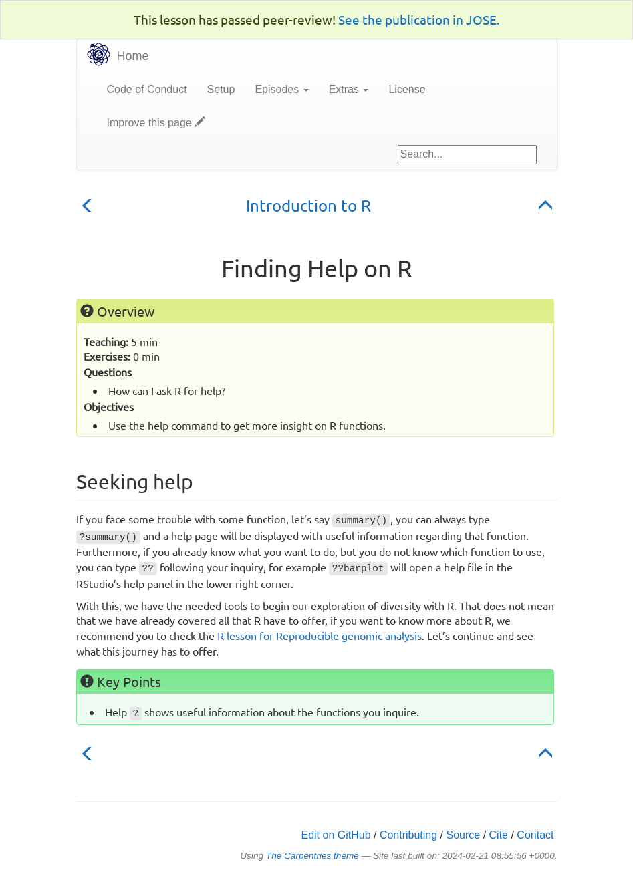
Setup (221, 89)
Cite (498, 835)
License (406, 89)
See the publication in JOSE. (419, 19)
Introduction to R (308, 205)
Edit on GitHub (335, 835)
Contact (535, 835)
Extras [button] (349, 89)
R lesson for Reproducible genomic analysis (319, 635)
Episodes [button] (281, 89)
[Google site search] (467, 154)
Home (133, 56)
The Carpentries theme (312, 856)
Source (464, 835)
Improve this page (156, 122)
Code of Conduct (147, 89)
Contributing (408, 835)
